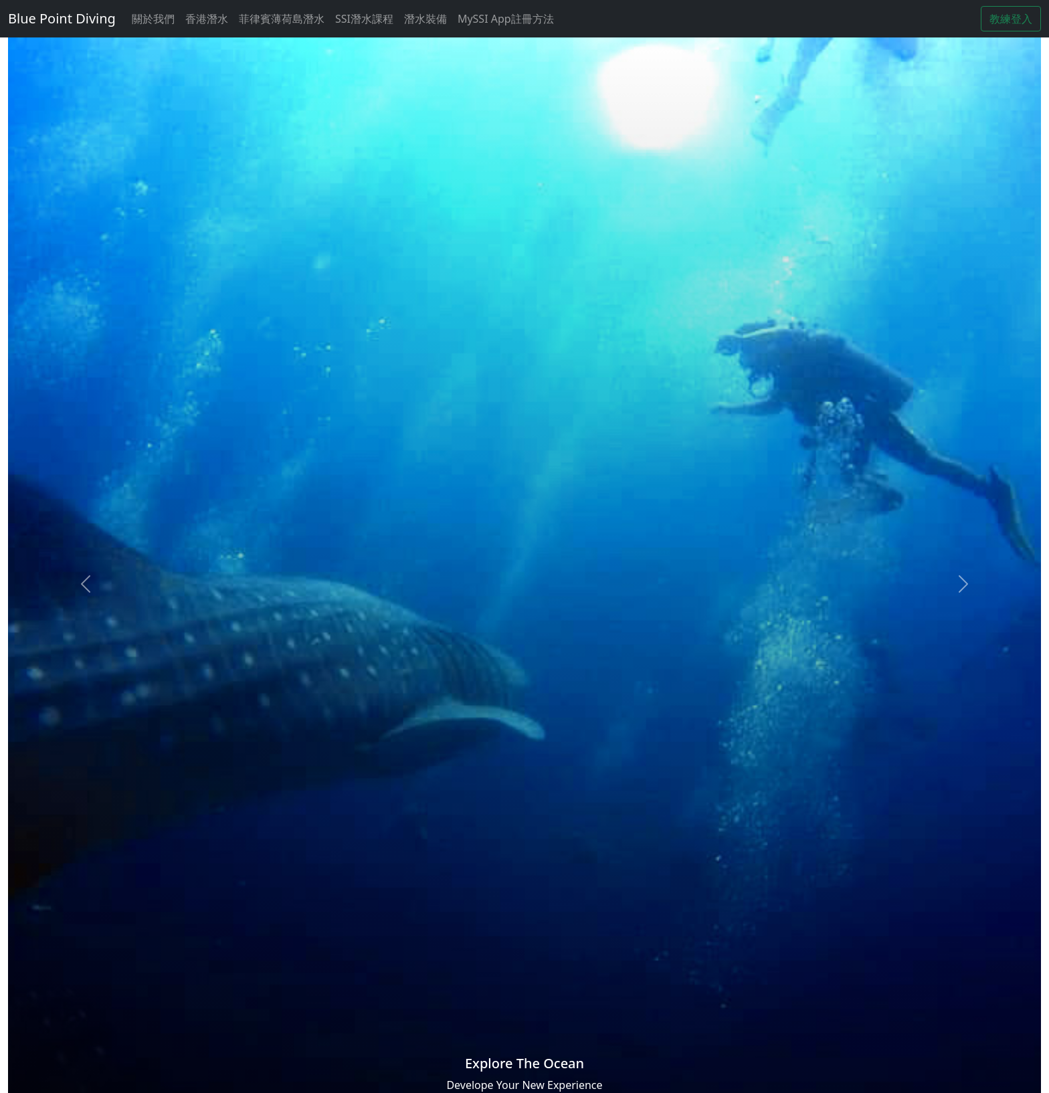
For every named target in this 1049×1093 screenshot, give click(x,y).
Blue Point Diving (62, 18)
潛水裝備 (425, 18)
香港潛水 (206, 18)
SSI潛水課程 (364, 18)
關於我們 (153, 18)
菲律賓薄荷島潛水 (281, 18)
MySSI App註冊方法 (506, 18)
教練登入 (1010, 18)
